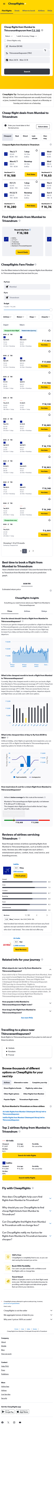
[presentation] (42, 30)
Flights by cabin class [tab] (34, 1088)
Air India (16, 938)
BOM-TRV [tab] (27, 584)
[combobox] (9, 36)
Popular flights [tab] (9, 1099)
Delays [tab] (44, 611)
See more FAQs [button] (27, 1018)
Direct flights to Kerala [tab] (12, 1088)
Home (16, 1329)
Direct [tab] (25, 136)
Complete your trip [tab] (39, 1082)
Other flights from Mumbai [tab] (33, 1094)
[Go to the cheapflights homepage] (17, 4)
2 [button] (29, 551)
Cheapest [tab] (7, 136)
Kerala (35, 1329)
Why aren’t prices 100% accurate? (28, 1319)
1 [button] (24, 551)
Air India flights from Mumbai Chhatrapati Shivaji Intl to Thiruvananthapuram (24, 1113)
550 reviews (18, 872)
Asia (22, 1329)
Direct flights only (14, 40)
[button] (4, 4)
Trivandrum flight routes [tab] (28, 1099)
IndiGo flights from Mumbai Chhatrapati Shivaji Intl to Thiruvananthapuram (24, 1119)
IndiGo (16, 864)
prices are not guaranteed (11, 1303)
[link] (23, 252)
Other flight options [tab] (11, 1094)
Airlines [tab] (27, 611)
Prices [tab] (9, 611)
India (28, 1329)
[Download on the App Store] (22, 1411)
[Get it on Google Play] (7, 1411)
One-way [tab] (45, 137)
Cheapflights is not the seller (28, 1310)
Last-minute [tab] (34, 137)
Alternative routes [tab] (21, 1082)
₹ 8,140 (36, 30)
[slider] (50, 309)
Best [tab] (17, 136)
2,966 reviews (19, 946)
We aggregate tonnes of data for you (28, 1314)
